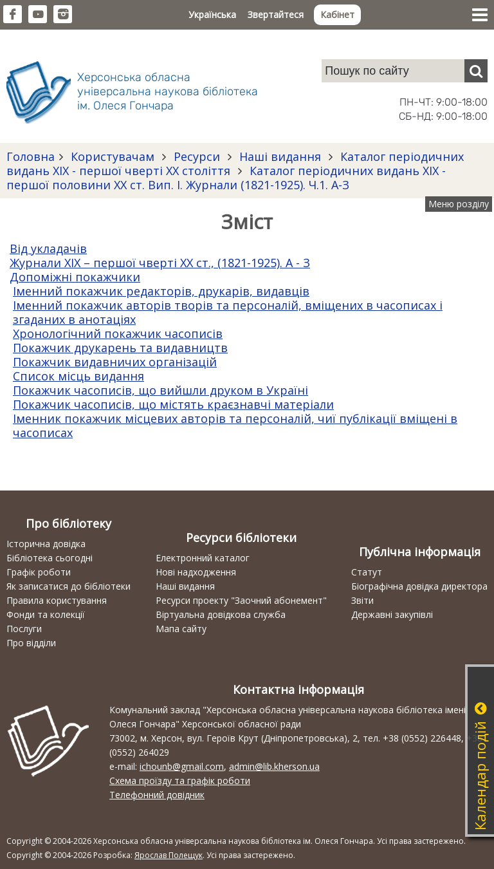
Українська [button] (212, 14)
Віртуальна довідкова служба (221, 614)
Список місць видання (78, 376)
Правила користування (56, 600)
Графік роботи (38, 572)
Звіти (362, 600)
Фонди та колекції (45, 614)
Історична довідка (46, 543)
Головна (30, 156)
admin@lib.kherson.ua (274, 766)
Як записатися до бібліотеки (68, 586)
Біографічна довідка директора (419, 586)
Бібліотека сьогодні (49, 558)
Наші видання (280, 156)
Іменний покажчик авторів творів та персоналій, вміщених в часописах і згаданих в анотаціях (228, 312)
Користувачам (113, 156)
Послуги (24, 628)
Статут (366, 572)
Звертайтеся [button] (276, 14)
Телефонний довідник (157, 795)
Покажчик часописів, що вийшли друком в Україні (160, 390)
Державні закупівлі (392, 614)
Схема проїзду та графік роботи (179, 780)
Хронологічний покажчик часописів (118, 333)
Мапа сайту (181, 628)
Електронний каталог (203, 558)
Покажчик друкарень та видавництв (120, 347)
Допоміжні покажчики (75, 277)
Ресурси (196, 156)
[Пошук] (476, 70)
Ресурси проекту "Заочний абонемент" (241, 600)
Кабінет (337, 14)
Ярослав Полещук (168, 855)
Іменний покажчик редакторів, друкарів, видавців (161, 291)
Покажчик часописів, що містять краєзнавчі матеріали (173, 404)
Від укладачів (48, 248)
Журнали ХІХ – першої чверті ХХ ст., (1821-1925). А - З (160, 262)
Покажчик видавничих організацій (115, 361)
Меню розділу (458, 204)
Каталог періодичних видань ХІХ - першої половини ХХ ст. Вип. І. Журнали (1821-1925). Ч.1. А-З (226, 177)
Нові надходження (196, 572)
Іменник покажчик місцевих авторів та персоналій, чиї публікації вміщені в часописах (235, 425)
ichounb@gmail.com (182, 766)
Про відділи (31, 643)
